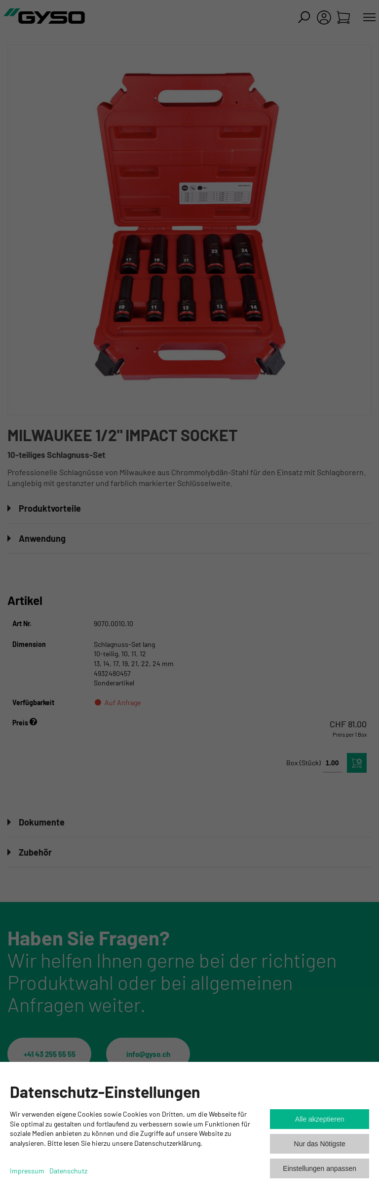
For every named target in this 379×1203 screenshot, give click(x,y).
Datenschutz (68, 1170)
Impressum (27, 1170)
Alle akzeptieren (319, 1119)
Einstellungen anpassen (319, 1168)
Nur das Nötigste (319, 1144)
